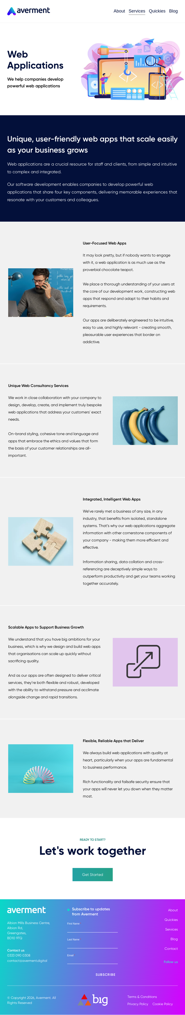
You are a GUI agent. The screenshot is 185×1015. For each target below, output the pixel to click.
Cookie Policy (163, 1004)
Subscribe (105, 975)
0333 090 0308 (18, 955)
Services (137, 11)
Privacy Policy (137, 1004)
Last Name (74, 939)
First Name (74, 923)
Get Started (92, 874)
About (119, 11)
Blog (173, 11)
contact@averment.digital (27, 961)
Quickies (157, 11)
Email (71, 955)
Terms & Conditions (142, 997)
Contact (171, 949)
